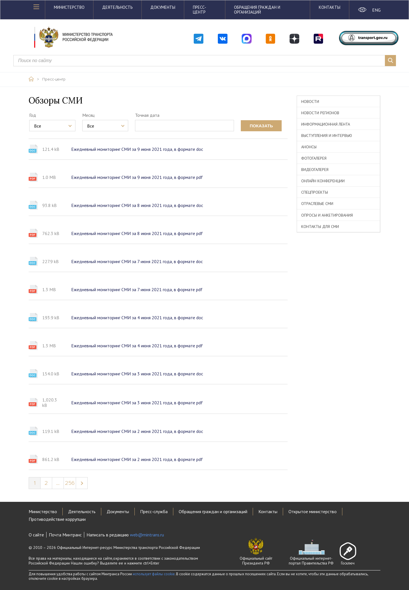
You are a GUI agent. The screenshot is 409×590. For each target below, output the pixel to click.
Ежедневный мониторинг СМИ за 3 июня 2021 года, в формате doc (137, 373)
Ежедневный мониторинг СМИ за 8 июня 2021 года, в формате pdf (137, 233)
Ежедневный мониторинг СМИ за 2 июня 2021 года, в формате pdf (137, 459)
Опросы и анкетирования (327, 215)
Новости (310, 101)
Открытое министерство (312, 511)
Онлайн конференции (323, 180)
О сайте (36, 535)
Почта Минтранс (65, 535)
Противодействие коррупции (57, 519)
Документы (162, 7)
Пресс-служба (154, 511)
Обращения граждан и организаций (257, 10)
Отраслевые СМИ (317, 203)
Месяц (88, 115)
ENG (376, 9)
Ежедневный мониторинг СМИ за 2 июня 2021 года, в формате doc (137, 431)
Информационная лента (325, 124)
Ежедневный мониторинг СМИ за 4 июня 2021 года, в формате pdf (137, 345)
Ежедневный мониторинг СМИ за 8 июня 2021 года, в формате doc (137, 205)
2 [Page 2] (46, 483)
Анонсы (309, 146)
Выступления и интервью (326, 135)
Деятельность (117, 7)
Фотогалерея (313, 158)
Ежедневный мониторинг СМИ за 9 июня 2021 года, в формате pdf (137, 177)
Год (32, 115)
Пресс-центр (199, 10)
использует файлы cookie (154, 574)
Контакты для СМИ (320, 226)
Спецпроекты (314, 192)
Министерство (69, 7)
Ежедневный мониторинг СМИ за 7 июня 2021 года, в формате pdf (137, 289)
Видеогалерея (314, 169)
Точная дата (147, 115)
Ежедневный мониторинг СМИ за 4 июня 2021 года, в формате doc (137, 317)
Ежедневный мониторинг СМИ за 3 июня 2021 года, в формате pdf (137, 402)
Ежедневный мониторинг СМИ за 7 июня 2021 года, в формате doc (137, 261)
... (58, 483)
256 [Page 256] (70, 483)
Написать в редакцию (125, 535)
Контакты (329, 7)
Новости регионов (320, 112)
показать (261, 125)
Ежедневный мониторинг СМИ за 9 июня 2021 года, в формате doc (137, 149)
